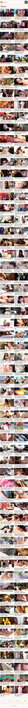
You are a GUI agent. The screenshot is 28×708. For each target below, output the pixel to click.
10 (24, 700)
